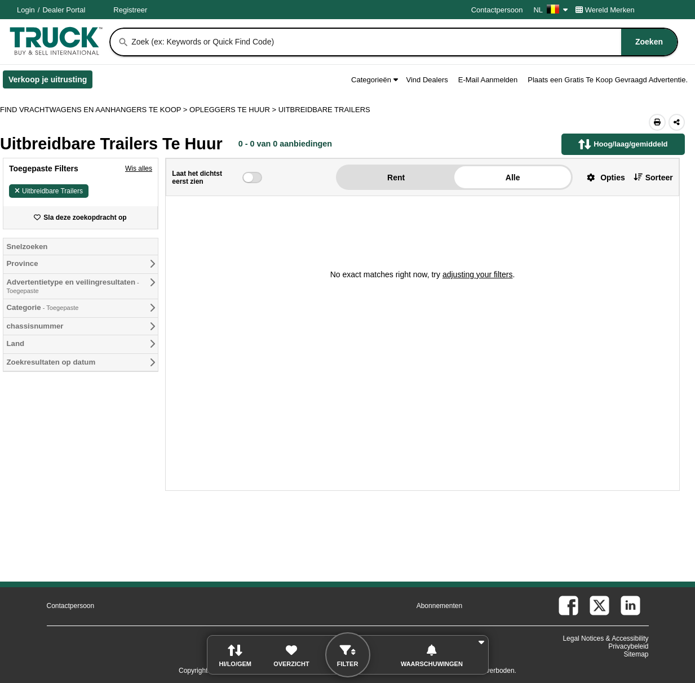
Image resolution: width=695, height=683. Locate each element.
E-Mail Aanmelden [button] (488, 80)
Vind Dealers (427, 80)
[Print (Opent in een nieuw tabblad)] (657, 122)
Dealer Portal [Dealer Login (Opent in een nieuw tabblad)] (63, 10)
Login (26, 10)
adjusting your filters (477, 274)
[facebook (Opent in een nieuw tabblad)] (568, 605)
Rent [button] (396, 177)
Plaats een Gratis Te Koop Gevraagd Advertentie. (608, 80)
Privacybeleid (628, 646)
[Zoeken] (123, 42)
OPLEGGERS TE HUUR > (233, 109)
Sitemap (635, 654)
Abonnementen (439, 606)
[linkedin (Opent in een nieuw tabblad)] (630, 605)
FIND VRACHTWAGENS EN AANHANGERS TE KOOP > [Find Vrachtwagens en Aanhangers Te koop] (94, 109)
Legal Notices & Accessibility (605, 638)
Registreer (130, 10)
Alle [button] (513, 177)
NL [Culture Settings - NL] (550, 10)
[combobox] (403, 42)
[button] (601, 177)
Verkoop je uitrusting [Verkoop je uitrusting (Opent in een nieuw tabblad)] (50, 81)
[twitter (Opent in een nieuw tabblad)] (599, 605)
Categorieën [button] (374, 80)
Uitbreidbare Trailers (49, 191)
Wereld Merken (605, 10)
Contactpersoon (497, 10)
